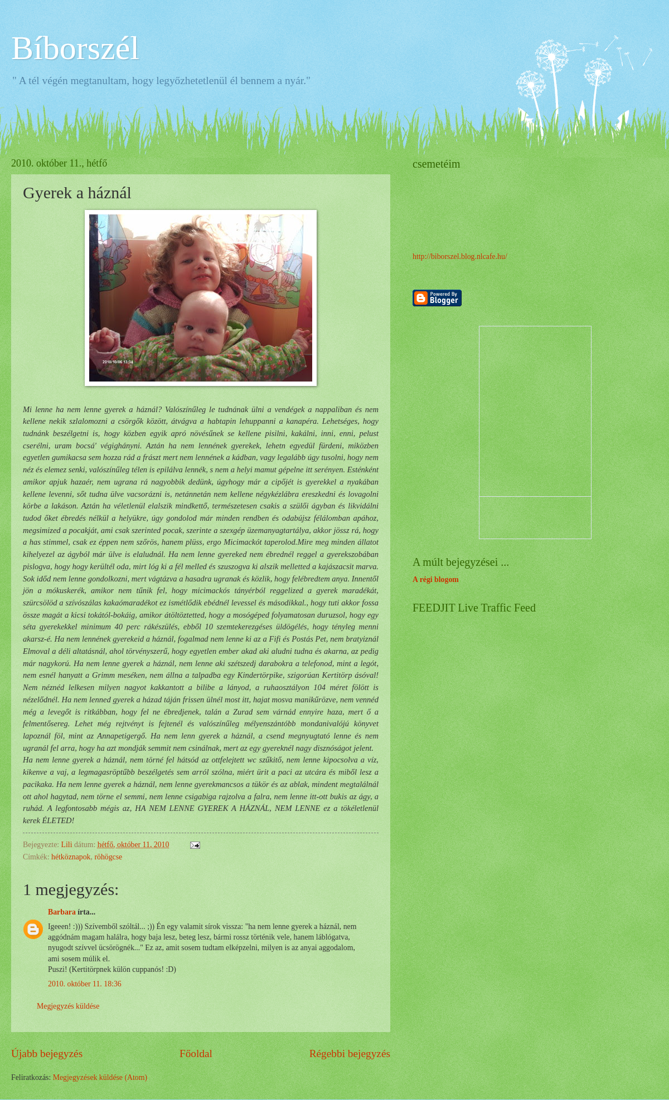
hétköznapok (71, 857)
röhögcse (108, 857)
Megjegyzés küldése (68, 1006)
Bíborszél (75, 48)
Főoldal (196, 1053)
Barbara (62, 912)
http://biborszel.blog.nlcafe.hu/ (460, 256)
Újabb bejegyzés (47, 1053)
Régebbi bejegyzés (349, 1053)
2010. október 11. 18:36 (85, 984)
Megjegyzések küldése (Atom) (100, 1077)
